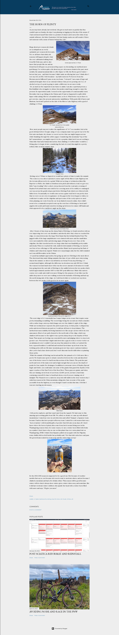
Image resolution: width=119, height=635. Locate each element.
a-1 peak (36, 499)
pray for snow (56, 499)
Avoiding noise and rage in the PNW (53, 611)
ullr (72, 499)
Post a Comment (35, 510)
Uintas (69, 499)
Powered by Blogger (59, 628)
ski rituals (63, 499)
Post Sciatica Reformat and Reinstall (55, 553)
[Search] (88, 6)
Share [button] (31, 496)
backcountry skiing (45, 499)
